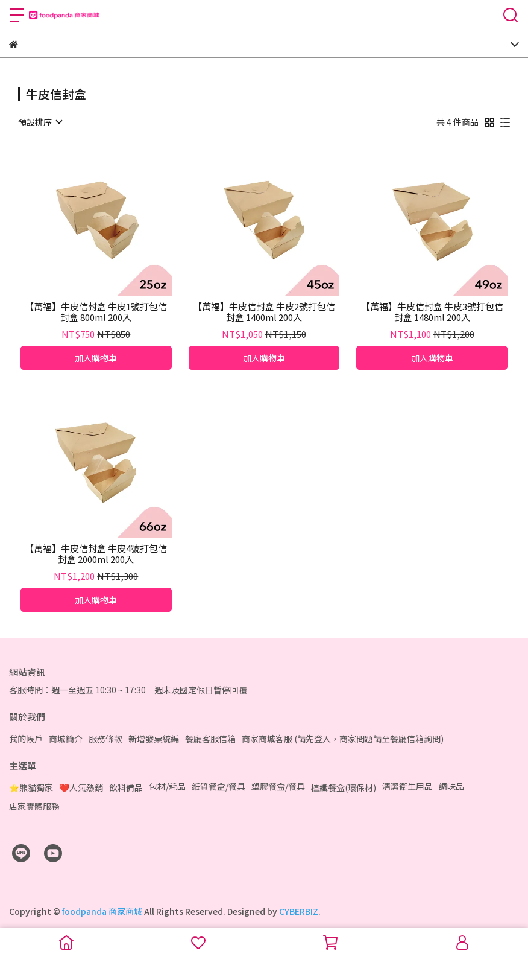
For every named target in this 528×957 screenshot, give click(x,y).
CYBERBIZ (298, 911)
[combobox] (39, 122)
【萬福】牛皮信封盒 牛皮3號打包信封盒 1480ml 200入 (432, 312)
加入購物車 (96, 358)
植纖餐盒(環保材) (343, 787)
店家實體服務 (34, 806)
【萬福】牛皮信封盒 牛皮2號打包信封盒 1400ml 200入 (264, 312)
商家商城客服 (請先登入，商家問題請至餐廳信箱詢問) (343, 739)
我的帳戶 (26, 739)
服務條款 (105, 739)
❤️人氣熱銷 (81, 787)
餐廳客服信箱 (210, 739)
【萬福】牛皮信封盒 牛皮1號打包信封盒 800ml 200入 (96, 312)
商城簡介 (66, 739)
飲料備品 (126, 787)
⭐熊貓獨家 (31, 787)
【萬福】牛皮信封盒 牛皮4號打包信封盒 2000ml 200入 (96, 554)
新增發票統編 (153, 739)
